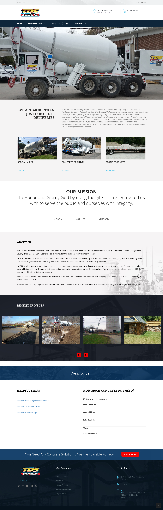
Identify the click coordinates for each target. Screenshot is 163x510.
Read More (22, 171)
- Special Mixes (61, 494)
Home (19, 23)
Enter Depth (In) (89, 420)
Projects (56, 23)
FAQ (67, 23)
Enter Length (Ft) (89, 404)
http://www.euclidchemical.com (28, 406)
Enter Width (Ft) (89, 412)
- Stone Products (62, 485)
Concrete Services (36, 23)
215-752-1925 (126, 484)
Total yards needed (90, 433)
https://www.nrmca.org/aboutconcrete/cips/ (33, 401)
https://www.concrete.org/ (27, 412)
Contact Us (80, 23)
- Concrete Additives (63, 489)
